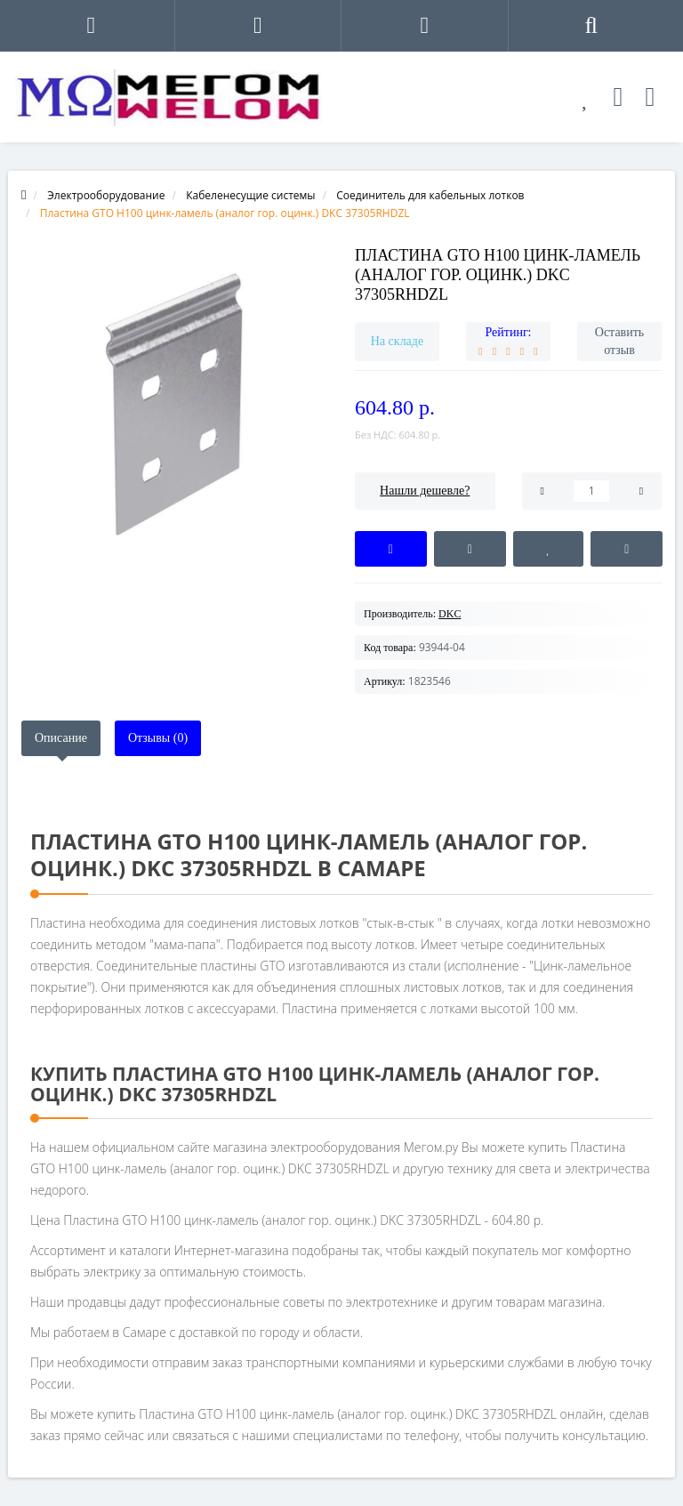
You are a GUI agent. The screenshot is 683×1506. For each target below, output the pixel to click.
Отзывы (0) (158, 738)
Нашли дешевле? (425, 490)
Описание (61, 738)
